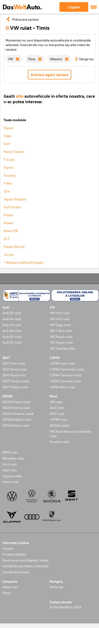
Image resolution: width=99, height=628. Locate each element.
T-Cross (9, 159)
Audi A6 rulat (11, 330)
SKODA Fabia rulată (16, 402)
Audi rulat (57, 407)
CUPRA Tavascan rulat (65, 375)
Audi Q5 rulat (12, 336)
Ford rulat (9, 464)
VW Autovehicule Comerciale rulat (70, 433)
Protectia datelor (14, 554)
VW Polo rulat (60, 313)
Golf (7, 143)
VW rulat (56, 402)
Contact (8, 548)
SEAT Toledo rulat (15, 387)
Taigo (8, 135)
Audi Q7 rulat (12, 342)
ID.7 (6, 238)
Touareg (10, 175)
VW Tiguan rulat (61, 342)
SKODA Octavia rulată (17, 413)
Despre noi (10, 587)
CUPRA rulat (58, 419)
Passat (8, 215)
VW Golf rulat (59, 319)
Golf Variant (12, 207)
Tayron (9, 167)
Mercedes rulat (13, 458)
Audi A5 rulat (11, 325)
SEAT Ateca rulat (14, 375)
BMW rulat (10, 452)
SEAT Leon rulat (13, 363)
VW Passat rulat (61, 336)
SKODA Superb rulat (16, 419)
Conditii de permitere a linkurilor (25, 566)
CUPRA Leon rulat (62, 363)
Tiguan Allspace (15, 199)
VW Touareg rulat (62, 348)
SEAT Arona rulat (14, 369)
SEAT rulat (57, 413)
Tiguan (8, 128)
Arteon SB (11, 230)
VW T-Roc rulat (61, 330)
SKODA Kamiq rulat (16, 407)
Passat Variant (14, 151)
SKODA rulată (59, 425)
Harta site (56, 587)
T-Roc (8, 183)
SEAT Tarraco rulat (15, 381)
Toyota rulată (12, 476)
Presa (6, 593)
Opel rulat (9, 470)
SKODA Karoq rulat (15, 425)
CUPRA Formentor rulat (67, 369)
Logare (74, 7)
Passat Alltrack (14, 246)
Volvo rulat (10, 481)
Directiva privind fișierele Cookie (25, 560)
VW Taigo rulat (60, 325)
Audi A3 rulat (11, 313)
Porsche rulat (59, 441)
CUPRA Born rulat (62, 387)
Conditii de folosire (15, 572)
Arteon (8, 223)
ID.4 (6, 191)
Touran (9, 254)
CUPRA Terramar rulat (65, 381)
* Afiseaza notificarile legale (23, 262)
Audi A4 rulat (11, 319)
